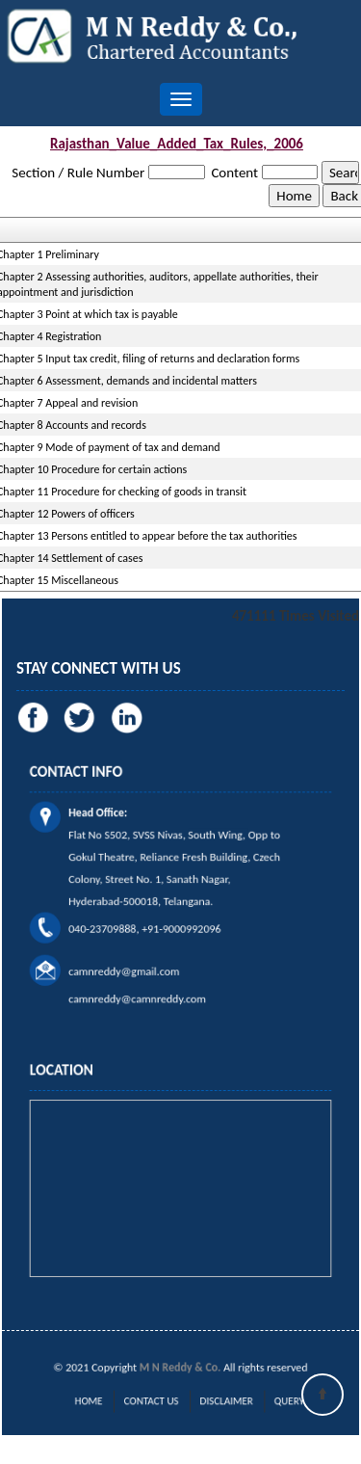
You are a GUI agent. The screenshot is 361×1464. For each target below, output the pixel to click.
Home (116, 1400)
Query (256, 1400)
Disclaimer (211, 1400)
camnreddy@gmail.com (141, 944)
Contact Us (160, 1400)
